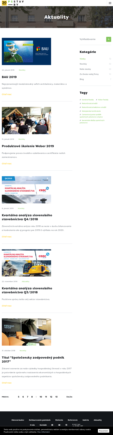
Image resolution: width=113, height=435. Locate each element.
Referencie (73, 422)
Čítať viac (7, 95)
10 (41, 399)
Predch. (5, 399)
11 (46, 399)
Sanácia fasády (87, 100)
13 (56, 399)
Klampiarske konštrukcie (90, 111)
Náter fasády (102, 100)
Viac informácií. (43, 432)
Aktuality (25, 283)
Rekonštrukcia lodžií (88, 103)
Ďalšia (69, 399)
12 (51, 399)
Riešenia (59, 422)
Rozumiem (103, 431)
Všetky (82, 59)
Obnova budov (17, 422)
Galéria (86, 422)
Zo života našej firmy (89, 74)
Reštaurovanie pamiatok (39, 422)
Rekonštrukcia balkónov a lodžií (93, 107)
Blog (82, 79)
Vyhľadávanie (87, 39)
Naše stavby (85, 69)
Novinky (83, 64)
